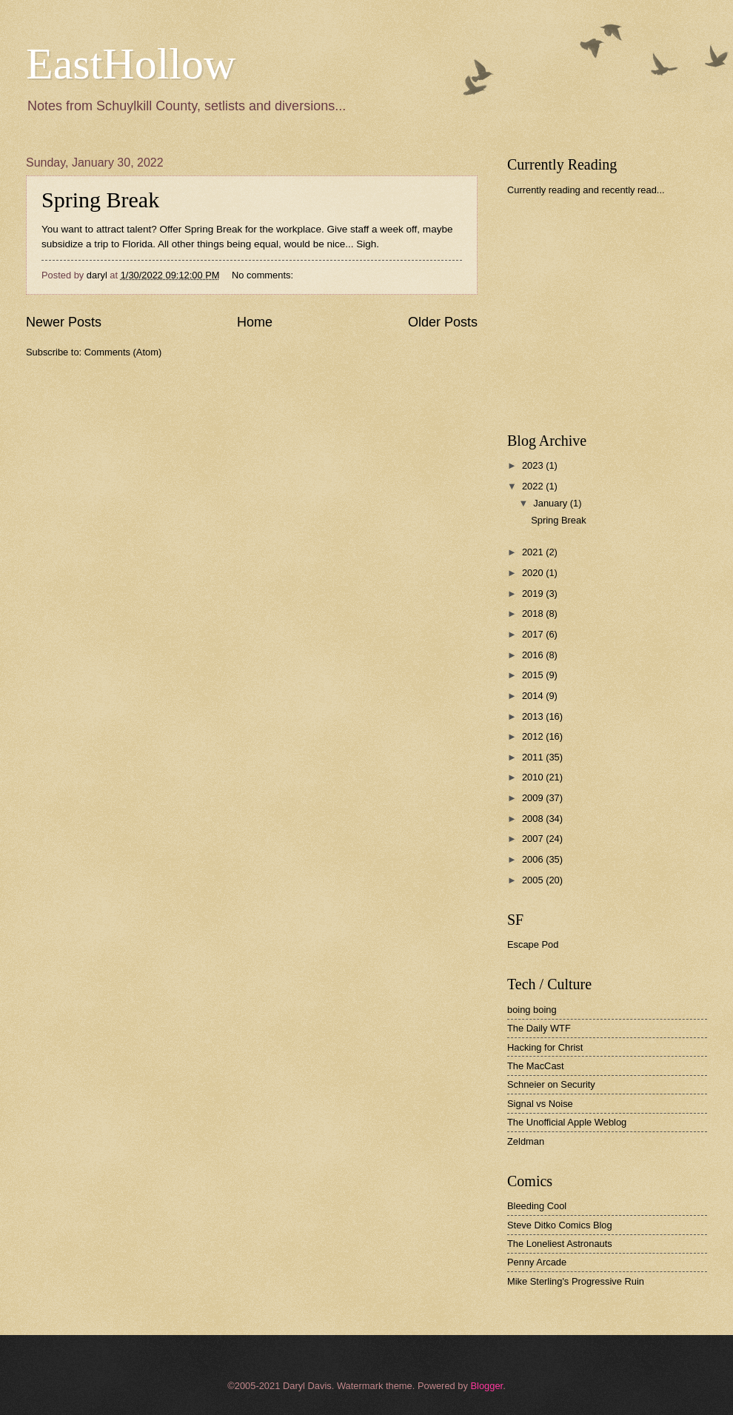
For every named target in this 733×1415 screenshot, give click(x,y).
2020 (534, 572)
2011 (534, 757)
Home (254, 322)
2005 (534, 880)
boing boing (532, 1009)
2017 (534, 634)
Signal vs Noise (540, 1103)
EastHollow (130, 63)
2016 (534, 654)
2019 (534, 593)
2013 (534, 716)
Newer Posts (63, 322)
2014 (534, 695)
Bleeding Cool (536, 1205)
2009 (534, 797)
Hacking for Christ (545, 1047)
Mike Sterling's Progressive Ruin (575, 1281)
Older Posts (443, 322)
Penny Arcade (536, 1262)
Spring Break (100, 199)
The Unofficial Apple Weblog (566, 1122)
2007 (534, 838)
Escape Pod (532, 944)
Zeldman (525, 1141)
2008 (534, 818)
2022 (534, 486)
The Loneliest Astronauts (559, 1243)
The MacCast (535, 1065)
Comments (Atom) (122, 352)
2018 (534, 613)
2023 (534, 465)
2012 (534, 736)
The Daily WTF (539, 1028)
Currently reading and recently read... (586, 189)
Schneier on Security (551, 1084)
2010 (534, 777)
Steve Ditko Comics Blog (559, 1225)
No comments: (264, 275)
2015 (534, 674)
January (551, 503)
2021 (534, 552)
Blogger (486, 1385)
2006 (534, 859)
